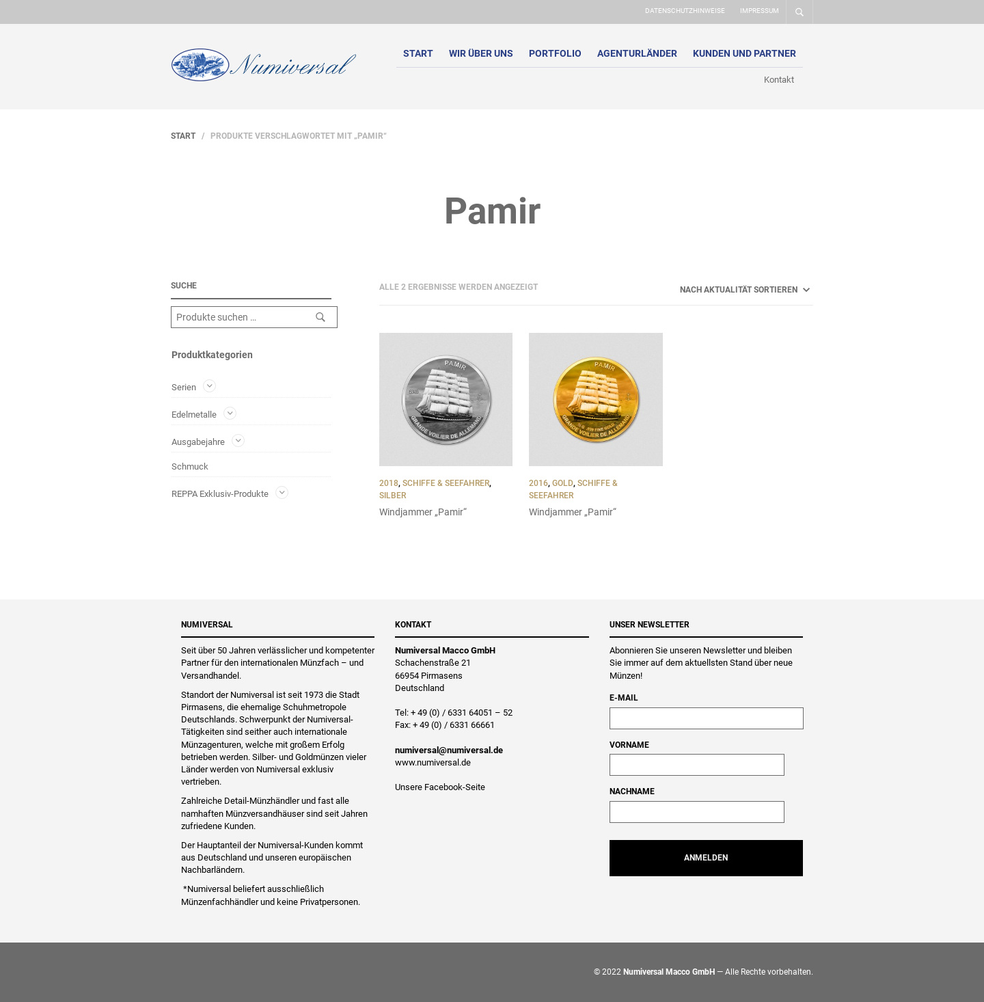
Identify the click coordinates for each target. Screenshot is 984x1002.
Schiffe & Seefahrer (445, 483)
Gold (562, 483)
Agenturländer (637, 53)
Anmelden (706, 858)
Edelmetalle (194, 414)
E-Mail (624, 698)
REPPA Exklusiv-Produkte (220, 493)
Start (418, 53)
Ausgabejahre (198, 442)
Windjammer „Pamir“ (423, 511)
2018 (388, 483)
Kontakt (779, 80)
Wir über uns (481, 53)
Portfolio (555, 53)
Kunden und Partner (744, 53)
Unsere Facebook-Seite (440, 787)
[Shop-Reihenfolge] (727, 290)
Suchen (320, 317)
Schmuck (190, 466)
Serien (184, 387)
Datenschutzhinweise (685, 10)
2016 (538, 483)
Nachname (632, 791)
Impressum (759, 10)
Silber (392, 495)
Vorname (629, 745)
